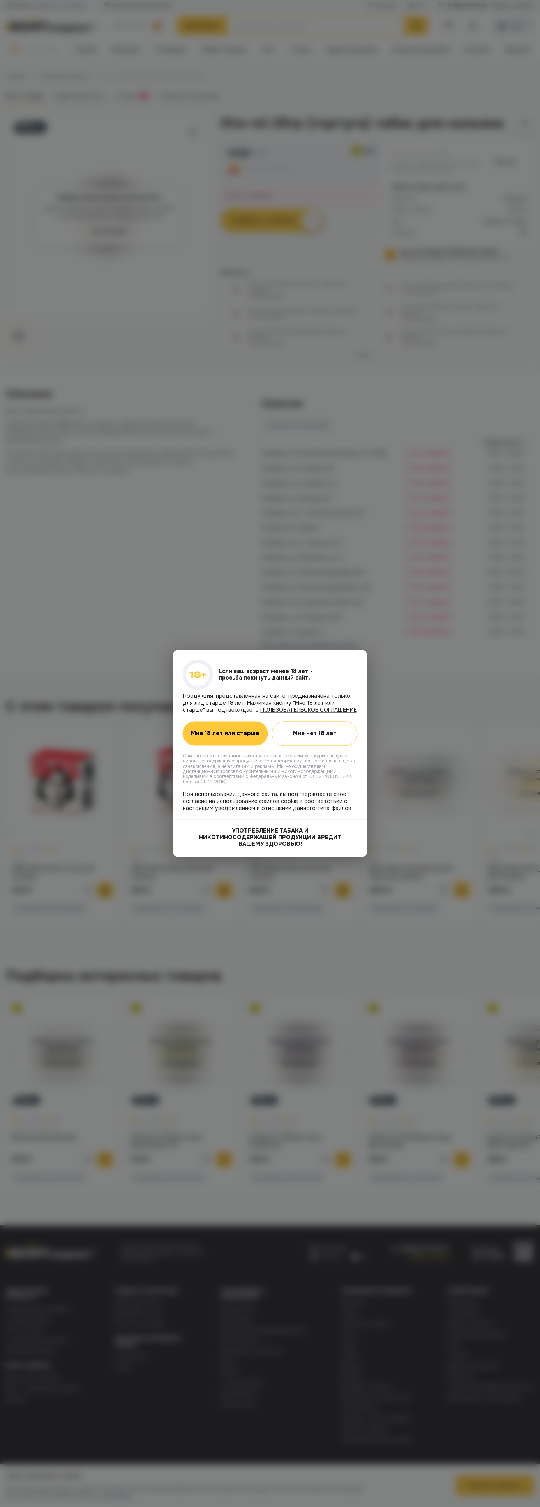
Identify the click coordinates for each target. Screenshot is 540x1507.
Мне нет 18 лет (315, 733)
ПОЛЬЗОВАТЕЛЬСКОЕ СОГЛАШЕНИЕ (308, 709)
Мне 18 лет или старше (225, 734)
